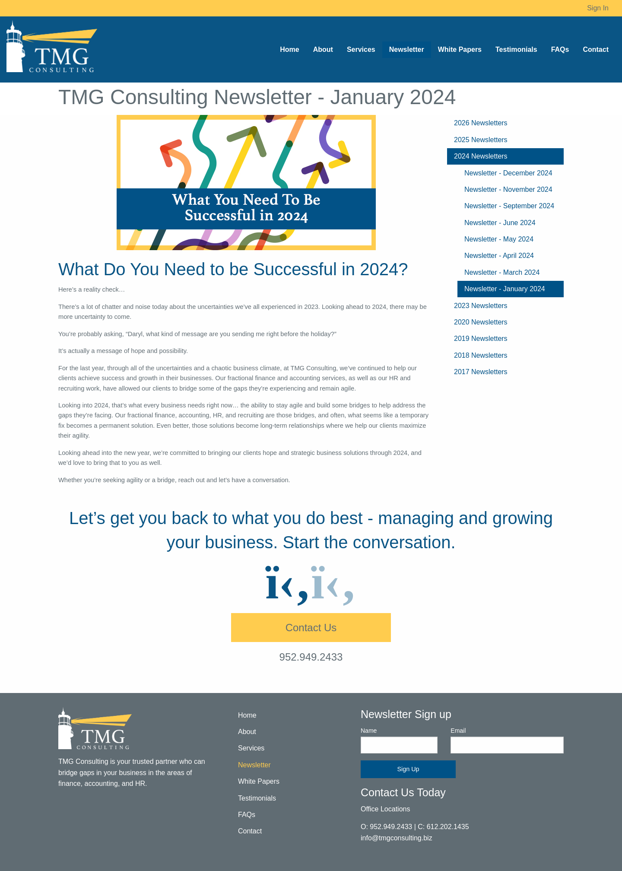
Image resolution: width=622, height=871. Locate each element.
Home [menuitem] (289, 49)
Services (251, 748)
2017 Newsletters (481, 371)
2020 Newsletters (481, 322)
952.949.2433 (311, 657)
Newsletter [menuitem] (406, 49)
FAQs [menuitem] (560, 49)
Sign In (598, 8)
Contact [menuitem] (596, 49)
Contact (250, 831)
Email (507, 740)
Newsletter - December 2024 (508, 173)
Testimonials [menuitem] (516, 49)
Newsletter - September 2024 (509, 206)
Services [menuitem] (361, 49)
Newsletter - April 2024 (499, 255)
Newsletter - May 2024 (498, 239)
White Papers (258, 781)
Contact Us (311, 627)
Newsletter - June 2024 (500, 222)
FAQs (246, 814)
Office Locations (385, 809)
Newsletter (254, 765)
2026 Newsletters (481, 123)
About (247, 731)
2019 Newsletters (481, 338)
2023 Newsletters (481, 305)
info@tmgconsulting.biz (396, 838)
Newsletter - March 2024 (501, 272)
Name (399, 740)
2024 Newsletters (481, 156)
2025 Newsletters (481, 139)
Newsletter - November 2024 (508, 189)
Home (247, 715)
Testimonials (257, 798)
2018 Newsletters (481, 355)
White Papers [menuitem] (460, 49)
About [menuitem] (323, 49)
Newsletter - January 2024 (504, 288)
